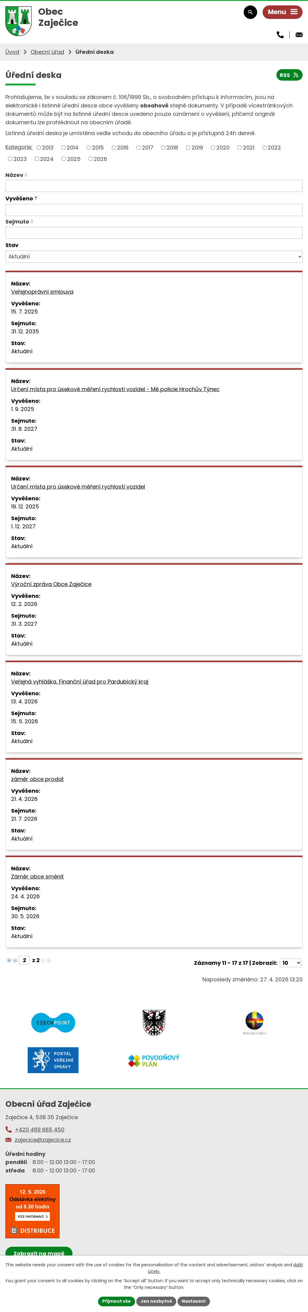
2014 (73, 147)
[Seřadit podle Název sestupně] (26, 176)
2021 (248, 147)
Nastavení (194, 1301)
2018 (172, 147)
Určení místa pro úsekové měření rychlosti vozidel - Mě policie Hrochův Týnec (115, 389)
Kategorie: (18, 147)
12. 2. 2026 (24, 604)
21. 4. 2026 (24, 799)
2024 (47, 158)
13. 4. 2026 (24, 701)
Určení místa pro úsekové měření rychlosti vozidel (78, 486)
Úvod (12, 52)
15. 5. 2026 (24, 721)
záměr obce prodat (37, 779)
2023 (20, 158)
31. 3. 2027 (24, 624)
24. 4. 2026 (25, 896)
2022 (274, 147)
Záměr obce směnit (37, 876)
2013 (48, 147)
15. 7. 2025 (24, 311)
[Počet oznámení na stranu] (290, 963)
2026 (100, 158)
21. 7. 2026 (24, 819)
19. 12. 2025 (25, 506)
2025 (74, 158)
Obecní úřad (47, 52)
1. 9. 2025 (22, 409)
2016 (122, 147)
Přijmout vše (116, 1301)
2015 (98, 147)
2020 (222, 147)
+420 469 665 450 (39, 1129)
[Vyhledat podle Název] (154, 186)
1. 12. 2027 (23, 526)
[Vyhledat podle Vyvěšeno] (154, 210)
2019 (197, 147)
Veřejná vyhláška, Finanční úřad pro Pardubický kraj (79, 681)
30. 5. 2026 (25, 916)
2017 (147, 147)
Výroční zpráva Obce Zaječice (51, 584)
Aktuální (21, 351)
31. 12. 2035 (25, 331)
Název (14, 175)
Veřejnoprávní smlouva (42, 291)
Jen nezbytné (156, 1301)
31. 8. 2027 (24, 429)
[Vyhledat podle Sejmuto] (154, 233)
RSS (290, 75)
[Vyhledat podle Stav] (154, 257)
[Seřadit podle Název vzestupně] (26, 173)
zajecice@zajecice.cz (43, 1140)
